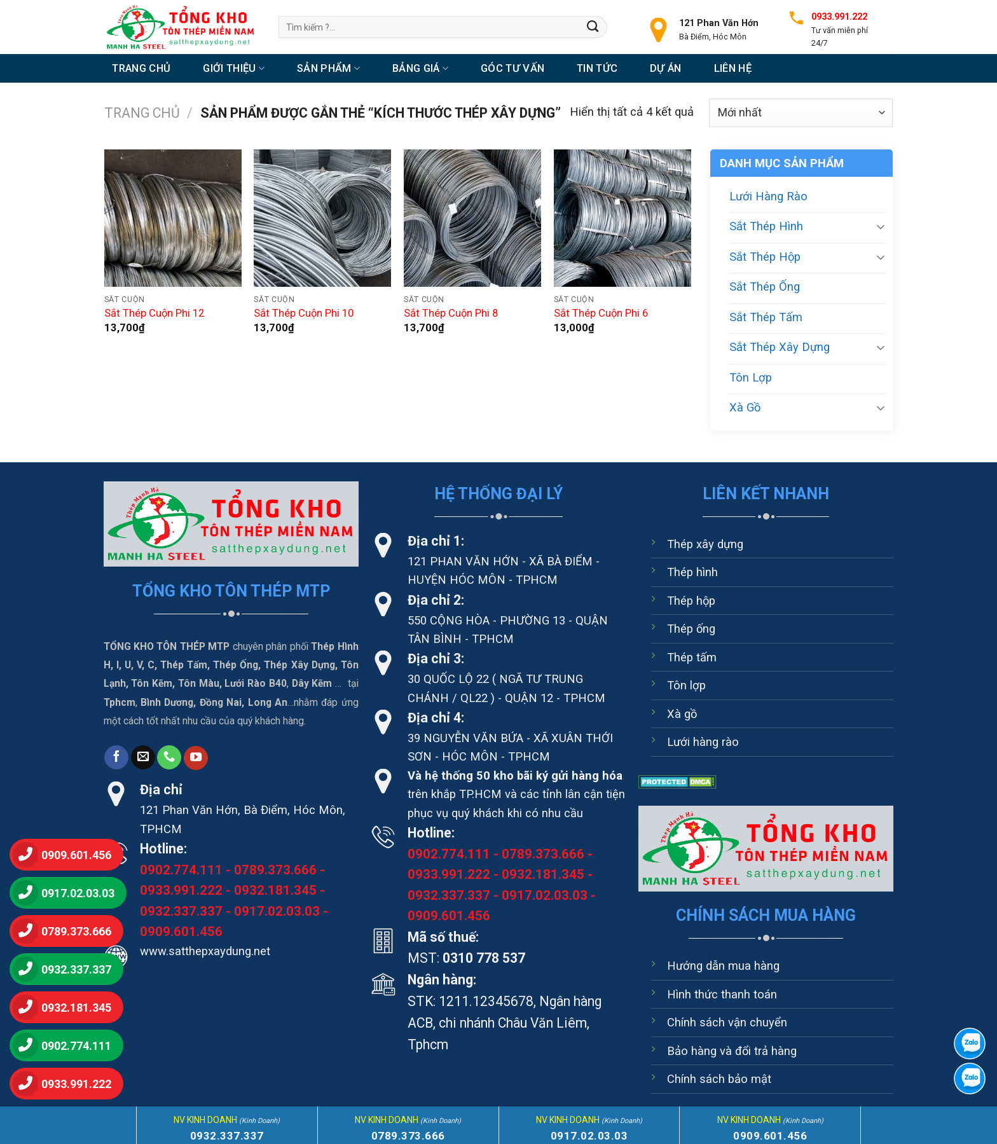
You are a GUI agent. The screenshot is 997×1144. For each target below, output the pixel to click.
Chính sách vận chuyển (727, 1022)
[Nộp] (593, 27)
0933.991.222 (181, 890)
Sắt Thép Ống (764, 286)
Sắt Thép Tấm (765, 317)
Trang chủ (141, 68)
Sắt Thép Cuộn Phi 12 (154, 313)
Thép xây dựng (705, 544)
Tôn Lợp (750, 377)
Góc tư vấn (512, 68)
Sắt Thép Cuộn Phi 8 (451, 313)
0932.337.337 (181, 911)
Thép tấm (692, 657)
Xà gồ (682, 713)
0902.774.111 (181, 870)
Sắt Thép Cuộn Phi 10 (304, 313)
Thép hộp (691, 600)
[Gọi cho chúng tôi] (169, 757)
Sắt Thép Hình (766, 226)
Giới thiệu (234, 68)
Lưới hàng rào (703, 741)
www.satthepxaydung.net (205, 951)
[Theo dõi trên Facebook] (116, 757)
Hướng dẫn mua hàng (723, 965)
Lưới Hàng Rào (768, 196)
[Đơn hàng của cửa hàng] (801, 113)
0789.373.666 (275, 870)
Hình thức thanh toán (722, 994)
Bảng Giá (420, 68)
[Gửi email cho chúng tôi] (143, 757)
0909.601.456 (181, 931)
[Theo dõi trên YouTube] (196, 758)
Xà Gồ (744, 407)
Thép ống (691, 628)
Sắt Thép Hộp (765, 256)
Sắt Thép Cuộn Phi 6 (601, 313)
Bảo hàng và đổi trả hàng (732, 1051)
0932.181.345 (275, 890)
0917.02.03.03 (277, 911)
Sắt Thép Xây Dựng (779, 347)
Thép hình (692, 572)
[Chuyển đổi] (880, 226)
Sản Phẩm (328, 68)
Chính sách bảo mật (719, 1078)
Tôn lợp (686, 685)
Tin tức (597, 68)
